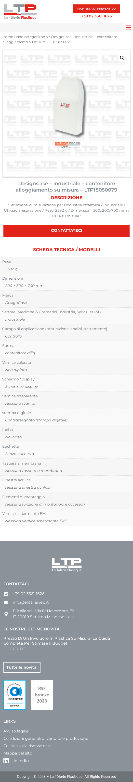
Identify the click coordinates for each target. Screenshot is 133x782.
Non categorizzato (32, 37)
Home (7, 37)
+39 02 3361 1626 (96, 16)
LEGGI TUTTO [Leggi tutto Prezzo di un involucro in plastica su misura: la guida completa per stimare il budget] (15, 649)
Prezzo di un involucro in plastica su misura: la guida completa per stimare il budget (56, 641)
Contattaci (16, 584)
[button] (128, 27)
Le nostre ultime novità (31, 629)
